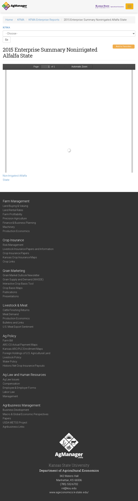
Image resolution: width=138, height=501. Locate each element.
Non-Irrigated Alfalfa (15, 175)
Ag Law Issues (11, 379)
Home (9, 19)
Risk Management (13, 244)
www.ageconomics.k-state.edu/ (69, 492)
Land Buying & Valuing (15, 205)
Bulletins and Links (13, 322)
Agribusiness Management (21, 405)
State (6, 179)
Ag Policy (9, 336)
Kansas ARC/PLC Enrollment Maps (23, 348)
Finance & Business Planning (19, 222)
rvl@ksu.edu (69, 488)
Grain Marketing (14, 271)
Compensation (11, 383)
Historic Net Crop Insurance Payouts (24, 365)
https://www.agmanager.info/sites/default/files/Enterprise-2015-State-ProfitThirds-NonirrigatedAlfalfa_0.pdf (69, 118)
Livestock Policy (12, 357)
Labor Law (9, 392)
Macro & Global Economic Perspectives (25, 414)
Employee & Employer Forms (19, 387)
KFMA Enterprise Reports (44, 19)
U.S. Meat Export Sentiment (18, 326)
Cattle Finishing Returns (16, 310)
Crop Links (9, 261)
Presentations (11, 296)
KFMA (20, 19)
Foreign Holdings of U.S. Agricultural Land (26, 353)
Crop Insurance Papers (16, 253)
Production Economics (16, 231)
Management (10, 396)
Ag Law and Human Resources (24, 375)
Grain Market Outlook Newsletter (21, 275)
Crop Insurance (13, 240)
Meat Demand (11, 314)
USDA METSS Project (15, 422)
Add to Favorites (123, 46)
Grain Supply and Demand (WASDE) (23, 279)
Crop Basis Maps (13, 288)
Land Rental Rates (13, 210)
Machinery (9, 227)
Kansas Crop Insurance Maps (20, 257)
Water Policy (10, 361)
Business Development (16, 409)
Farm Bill (8, 340)
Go (6, 39)
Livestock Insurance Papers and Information (28, 249)
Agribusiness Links (13, 426)
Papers (7, 418)
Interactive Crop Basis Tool (18, 283)
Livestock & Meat (15, 305)
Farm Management (16, 201)
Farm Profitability (12, 214)
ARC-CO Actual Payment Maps (20, 344)
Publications (10, 292)
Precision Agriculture (15, 218)
